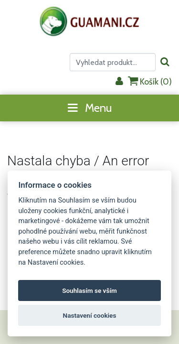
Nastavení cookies (89, 315)
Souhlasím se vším (89, 290)
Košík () (150, 81)
